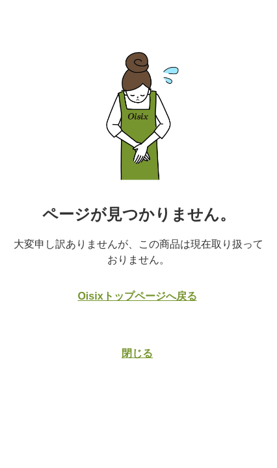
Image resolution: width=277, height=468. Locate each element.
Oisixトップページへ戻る (136, 296)
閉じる (137, 353)
